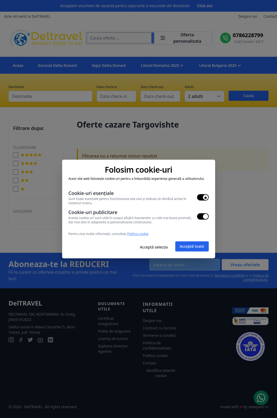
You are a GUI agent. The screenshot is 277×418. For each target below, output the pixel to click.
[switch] (203, 197)
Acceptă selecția (154, 247)
